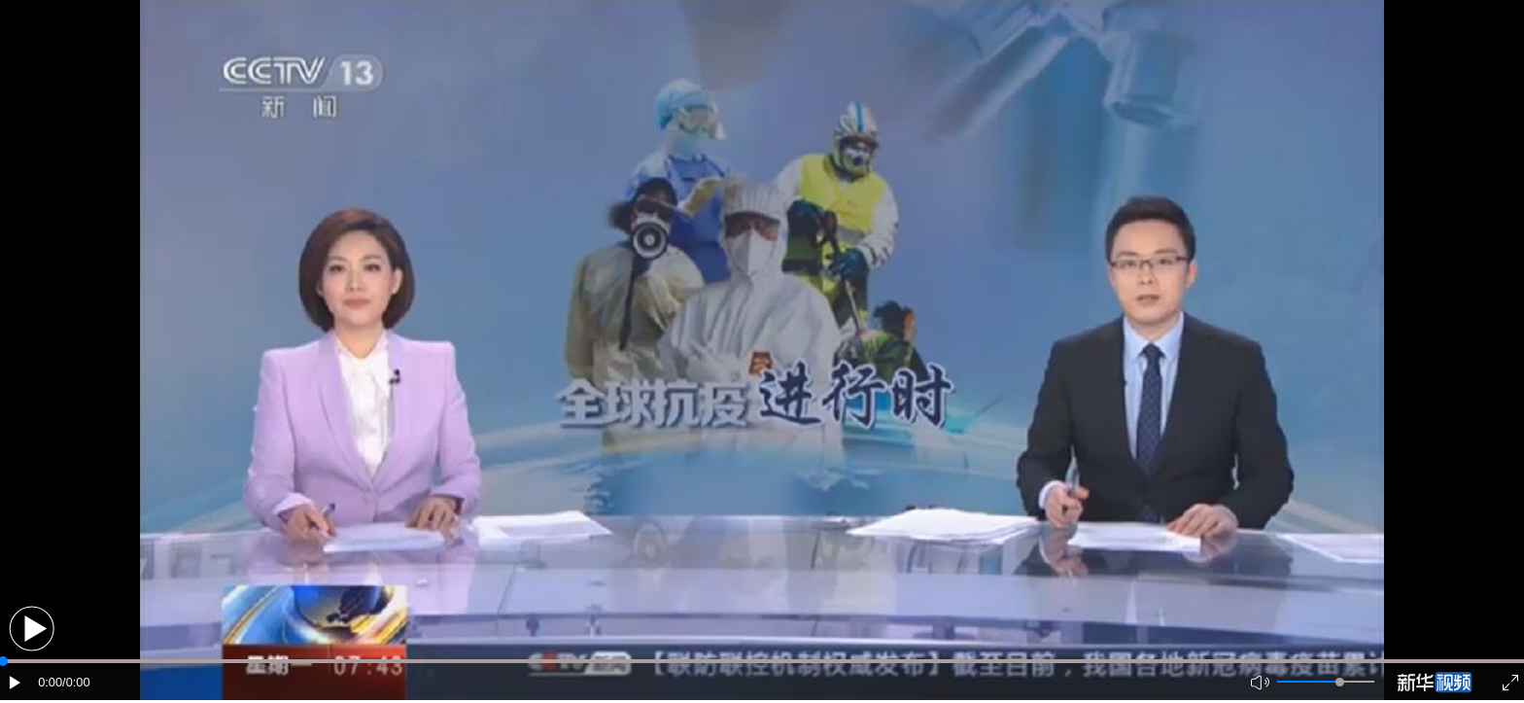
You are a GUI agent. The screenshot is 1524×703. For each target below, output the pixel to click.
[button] (31, 628)
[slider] (1339, 682)
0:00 (50, 682)
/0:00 (75, 682)
